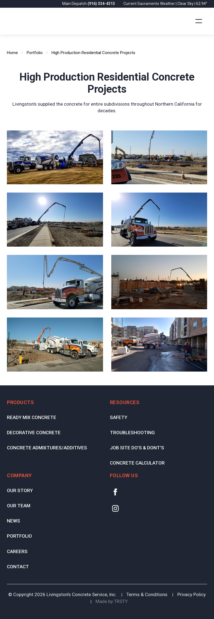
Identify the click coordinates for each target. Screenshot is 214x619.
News (13, 521)
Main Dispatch (89, 3)
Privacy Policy (191, 594)
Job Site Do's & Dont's (137, 447)
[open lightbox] (55, 157)
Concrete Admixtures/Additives (47, 447)
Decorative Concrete (34, 432)
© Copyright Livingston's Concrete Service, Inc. (62, 594)
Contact (18, 566)
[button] (198, 21)
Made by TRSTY (112, 601)
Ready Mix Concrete (31, 417)
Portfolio (19, 536)
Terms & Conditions (146, 594)
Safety (118, 417)
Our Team (18, 505)
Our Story (20, 490)
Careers (17, 551)
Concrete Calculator (137, 463)
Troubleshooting (132, 432)
